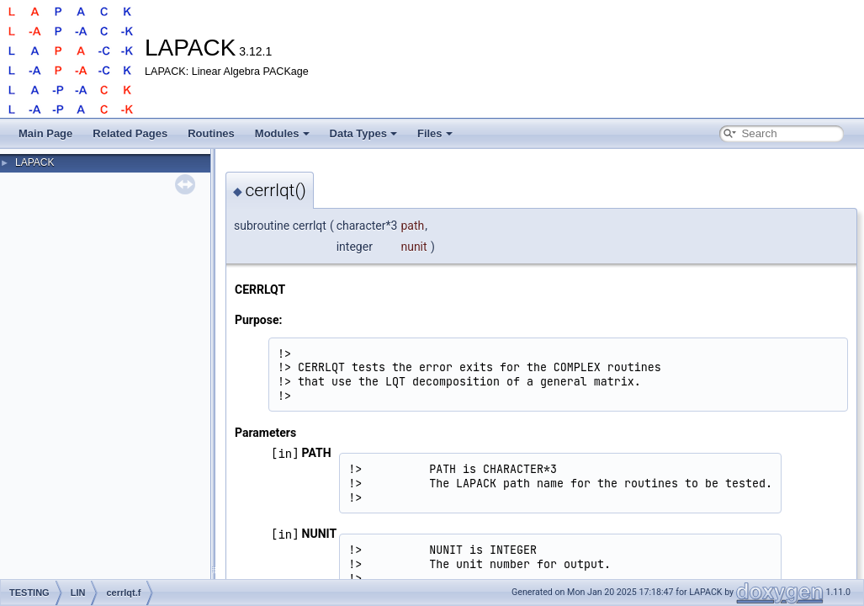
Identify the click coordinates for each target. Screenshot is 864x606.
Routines (211, 133)
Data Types (363, 133)
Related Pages (130, 133)
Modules (282, 133)
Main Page (45, 133)
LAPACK (34, 162)
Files (435, 133)
